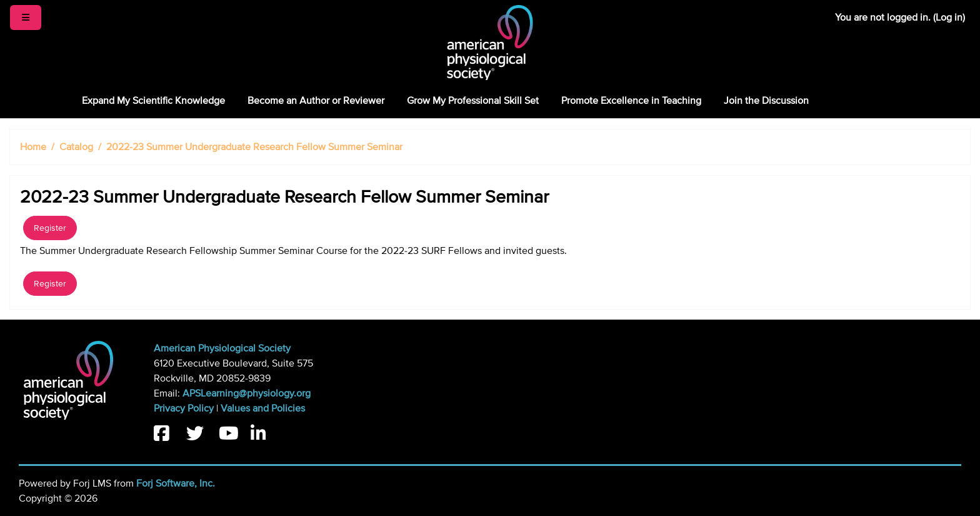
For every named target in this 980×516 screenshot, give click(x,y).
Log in (949, 17)
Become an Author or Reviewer (316, 100)
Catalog (76, 147)
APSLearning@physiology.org (246, 393)
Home (33, 147)
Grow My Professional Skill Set (473, 100)
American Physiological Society (222, 348)
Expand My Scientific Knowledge (153, 100)
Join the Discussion (766, 100)
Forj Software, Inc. (175, 483)
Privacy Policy (184, 408)
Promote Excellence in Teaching (631, 100)
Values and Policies (263, 408)
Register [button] (50, 228)
